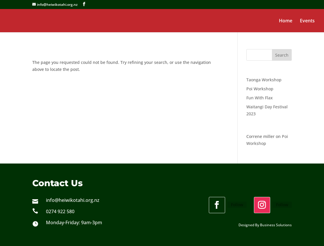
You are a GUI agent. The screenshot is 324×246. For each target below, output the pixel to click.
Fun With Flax (259, 97)
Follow (237, 204)
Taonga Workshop (264, 79)
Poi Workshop (259, 88)
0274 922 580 (60, 211)
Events (307, 21)
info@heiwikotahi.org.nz (72, 200)
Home (285, 21)
